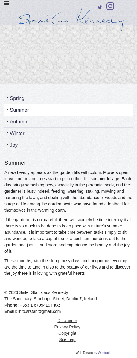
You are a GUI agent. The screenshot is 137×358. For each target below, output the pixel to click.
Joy (14, 145)
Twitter (100, 8)
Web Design (84, 352)
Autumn (18, 122)
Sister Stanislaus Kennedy (68, 22)
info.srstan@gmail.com (39, 311)
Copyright (67, 333)
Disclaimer (67, 320)
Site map (67, 339)
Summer (19, 110)
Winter (17, 133)
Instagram (110, 8)
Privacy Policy (67, 326)
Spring (17, 98)
